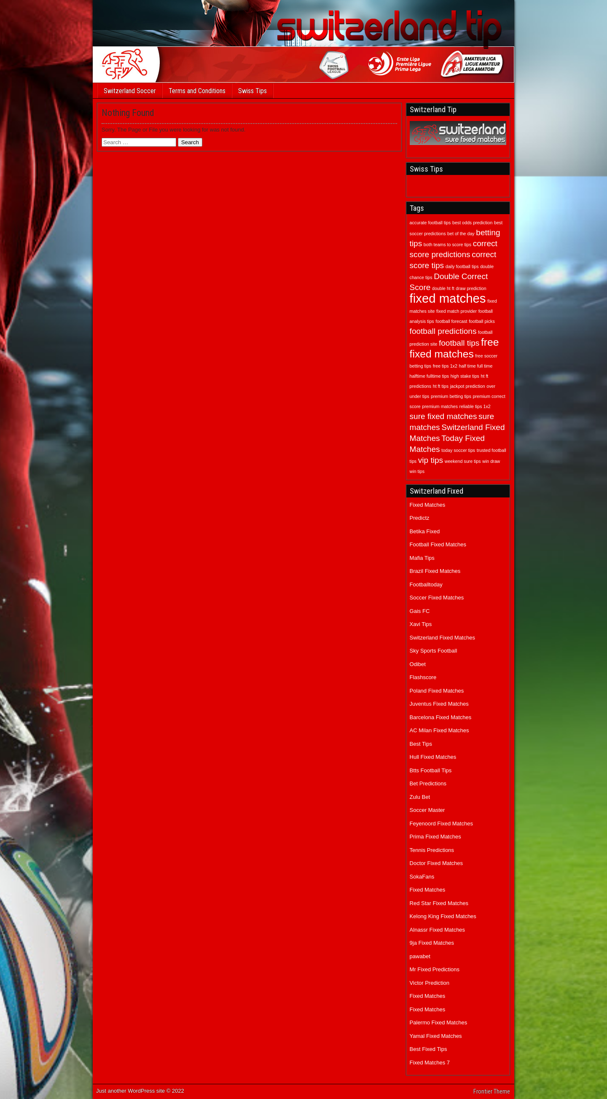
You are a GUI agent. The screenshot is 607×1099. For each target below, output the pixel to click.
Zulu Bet (420, 797)
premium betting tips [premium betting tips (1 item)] (451, 396)
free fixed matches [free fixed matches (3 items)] (454, 348)
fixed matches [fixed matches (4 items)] (448, 298)
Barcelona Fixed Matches (441, 717)
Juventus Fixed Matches (439, 704)
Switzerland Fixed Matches (442, 637)
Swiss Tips (252, 91)
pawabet (420, 956)
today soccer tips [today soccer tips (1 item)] (458, 450)
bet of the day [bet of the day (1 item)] (461, 233)
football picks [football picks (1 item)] (482, 321)
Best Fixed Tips (428, 1049)
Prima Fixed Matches (435, 836)
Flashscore (423, 677)
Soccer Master (427, 810)
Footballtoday (426, 584)
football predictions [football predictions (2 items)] (443, 331)
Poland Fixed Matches (437, 691)
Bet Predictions (428, 783)
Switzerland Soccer (130, 91)
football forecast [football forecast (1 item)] (451, 321)
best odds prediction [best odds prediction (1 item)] (472, 222)
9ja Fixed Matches (432, 943)
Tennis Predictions (432, 850)
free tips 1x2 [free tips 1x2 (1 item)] (445, 365)
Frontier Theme (491, 1091)
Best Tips (421, 744)
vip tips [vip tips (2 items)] (430, 460)
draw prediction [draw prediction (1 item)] (471, 288)
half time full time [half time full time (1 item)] (475, 365)
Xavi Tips (421, 624)
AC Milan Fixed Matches (439, 730)
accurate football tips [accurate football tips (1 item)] (430, 222)
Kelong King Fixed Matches (443, 916)
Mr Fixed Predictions (434, 969)
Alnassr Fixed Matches (437, 930)
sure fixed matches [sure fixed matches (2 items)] (443, 416)
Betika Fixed (425, 531)
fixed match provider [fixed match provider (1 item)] (456, 311)
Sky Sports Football (433, 651)
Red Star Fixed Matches (439, 903)
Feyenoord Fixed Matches (441, 823)
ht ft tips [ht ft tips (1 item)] (441, 386)
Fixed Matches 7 (430, 1062)
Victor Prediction (429, 983)
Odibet (418, 664)
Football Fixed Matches (438, 544)
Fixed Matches (428, 505)
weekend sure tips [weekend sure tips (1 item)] (463, 461)
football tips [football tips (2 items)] (459, 343)
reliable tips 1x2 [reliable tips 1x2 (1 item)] (475, 406)
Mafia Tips (422, 558)
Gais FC (420, 611)
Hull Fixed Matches (433, 757)
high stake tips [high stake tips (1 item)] (465, 376)
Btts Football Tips (431, 770)
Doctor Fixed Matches (436, 863)
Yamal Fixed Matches (436, 1036)
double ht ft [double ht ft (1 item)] (443, 288)
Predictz (420, 518)
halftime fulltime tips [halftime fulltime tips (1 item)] (429, 376)
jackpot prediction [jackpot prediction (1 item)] (467, 386)
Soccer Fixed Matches (437, 597)
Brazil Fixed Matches (435, 571)
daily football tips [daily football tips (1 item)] (462, 266)
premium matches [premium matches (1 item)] (440, 406)
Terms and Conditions (197, 91)
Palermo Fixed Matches (438, 1022)
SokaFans (422, 876)
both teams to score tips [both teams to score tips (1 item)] (447, 244)
